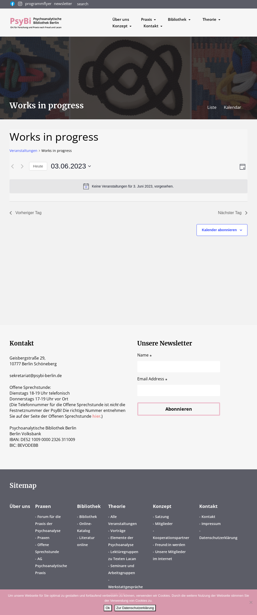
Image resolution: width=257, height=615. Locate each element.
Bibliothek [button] (177, 19)
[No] (250, 602)
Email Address (152, 379)
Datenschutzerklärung (218, 537)
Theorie (116, 506)
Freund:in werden (170, 544)
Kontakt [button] (151, 25)
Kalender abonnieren (219, 230)
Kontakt (208, 506)
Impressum (211, 523)
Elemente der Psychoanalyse (121, 541)
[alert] (129, 186)
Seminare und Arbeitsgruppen (121, 569)
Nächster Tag (232, 213)
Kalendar (232, 107)
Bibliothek (89, 506)
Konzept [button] (120, 25)
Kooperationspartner (171, 537)
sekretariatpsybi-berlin (36, 375)
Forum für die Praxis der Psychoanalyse (48, 523)
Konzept (162, 506)
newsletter (63, 3)
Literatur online (86, 541)
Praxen (43, 506)
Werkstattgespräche (125, 586)
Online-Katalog (84, 527)
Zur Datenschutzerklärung (135, 608)
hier (96, 416)
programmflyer (38, 3)
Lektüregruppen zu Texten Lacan (123, 555)
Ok (108, 608)
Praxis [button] (147, 19)
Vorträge (117, 530)
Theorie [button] (210, 19)
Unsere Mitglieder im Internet (169, 555)
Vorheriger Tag (26, 213)
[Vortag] (13, 166)
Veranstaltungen (23, 150)
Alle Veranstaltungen (122, 520)
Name (144, 355)
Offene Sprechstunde (47, 548)
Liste (212, 107)
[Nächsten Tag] (22, 166)
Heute (38, 166)
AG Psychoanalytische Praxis (51, 565)
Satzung (162, 516)
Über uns (120, 19)
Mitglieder (164, 523)
